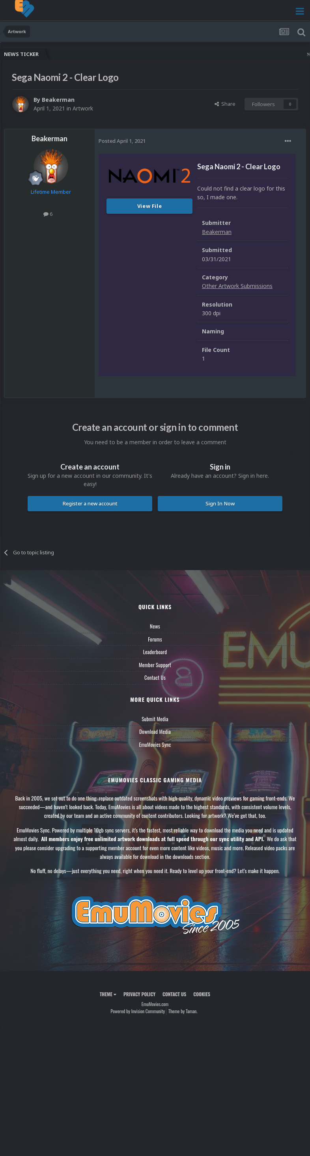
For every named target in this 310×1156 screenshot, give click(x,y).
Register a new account (90, 503)
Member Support (155, 665)
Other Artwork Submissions (237, 286)
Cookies (201, 994)
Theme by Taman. (183, 1011)
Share (225, 103)
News (155, 626)
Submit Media (155, 719)
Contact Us (155, 677)
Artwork (83, 108)
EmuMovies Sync (155, 744)
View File (149, 206)
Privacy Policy (139, 994)
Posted (122, 140)
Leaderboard (155, 652)
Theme (108, 994)
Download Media (155, 731)
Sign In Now (220, 503)
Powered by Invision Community (137, 1011)
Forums (155, 639)
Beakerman (58, 99)
